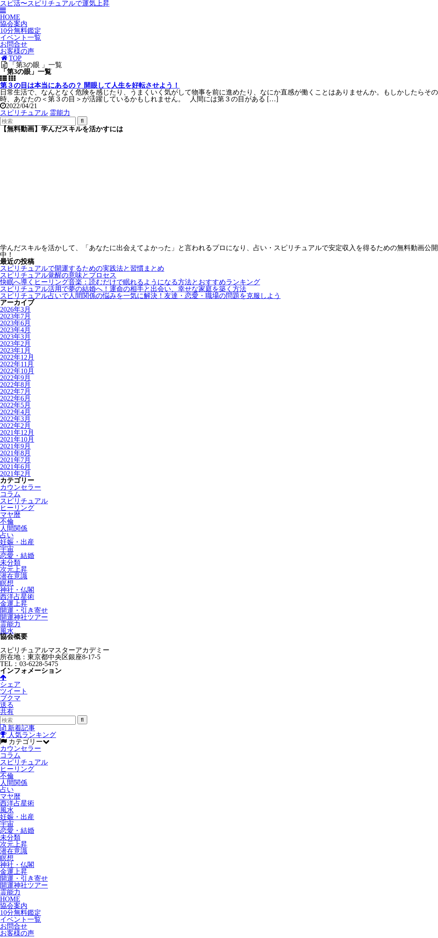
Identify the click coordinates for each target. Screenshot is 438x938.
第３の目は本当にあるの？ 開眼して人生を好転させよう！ (90, 85)
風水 (7, 630)
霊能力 (60, 112)
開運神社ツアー (24, 617)
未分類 (10, 562)
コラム (10, 494)
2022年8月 (15, 384)
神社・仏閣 (17, 589)
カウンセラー (20, 487)
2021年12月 (17, 432)
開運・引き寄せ (24, 610)
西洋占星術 (17, 596)
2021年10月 (17, 439)
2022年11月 (17, 364)
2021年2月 (15, 473)
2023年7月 (15, 316)
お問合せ (13, 44)
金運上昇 (13, 603)
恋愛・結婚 (17, 555)
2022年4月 (15, 412)
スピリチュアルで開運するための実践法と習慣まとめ (82, 268)
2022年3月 (15, 418)
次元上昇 (13, 569)
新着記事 (17, 729)
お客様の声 (17, 51)
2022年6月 (15, 398)
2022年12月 (17, 357)
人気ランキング (28, 736)
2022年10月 (17, 371)
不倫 (7, 521)
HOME (10, 17)
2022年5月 (15, 405)
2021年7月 (15, 459)
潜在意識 (13, 576)
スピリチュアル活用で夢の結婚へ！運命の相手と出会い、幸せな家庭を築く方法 (123, 288)
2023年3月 (15, 336)
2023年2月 (15, 343)
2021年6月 (15, 466)
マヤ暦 (10, 514)
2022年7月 (15, 391)
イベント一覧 (20, 37)
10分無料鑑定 (20, 30)
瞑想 (7, 583)
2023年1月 (15, 350)
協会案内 (13, 23)
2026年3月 (15, 309)
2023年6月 (15, 323)
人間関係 (13, 528)
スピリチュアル (24, 112)
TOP (11, 58)
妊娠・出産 (17, 542)
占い (7, 535)
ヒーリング (17, 507)
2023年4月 (15, 329)
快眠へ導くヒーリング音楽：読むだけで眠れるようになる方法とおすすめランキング (130, 282)
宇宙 (7, 548)
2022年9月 (15, 377)
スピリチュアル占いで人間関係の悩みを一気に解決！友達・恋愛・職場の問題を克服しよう (140, 295)
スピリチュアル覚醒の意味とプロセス (58, 275)
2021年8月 (15, 453)
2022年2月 (15, 425)
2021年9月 (15, 446)
